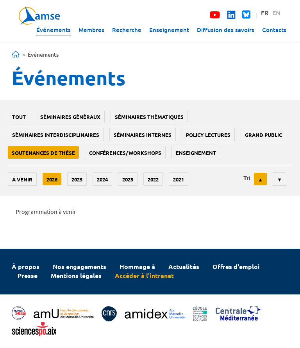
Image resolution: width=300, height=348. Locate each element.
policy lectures (208, 134)
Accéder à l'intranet (144, 275)
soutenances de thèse (43, 152)
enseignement (196, 152)
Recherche (126, 30)
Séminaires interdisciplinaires (55, 134)
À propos (25, 266)
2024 (102, 179)
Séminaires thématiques (149, 116)
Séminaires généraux (70, 116)
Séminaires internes (142, 134)
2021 (178, 179)
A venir (22, 179)
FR (264, 12)
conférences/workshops (125, 152)
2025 (76, 179)
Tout (19, 116)
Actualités (183, 266)
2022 (153, 179)
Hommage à (137, 266)
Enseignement (169, 30)
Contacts (274, 30)
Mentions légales (76, 275)
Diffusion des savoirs (225, 30)
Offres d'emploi (236, 266)
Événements (53, 30)
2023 (127, 179)
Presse (28, 275)
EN (276, 12)
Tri (246, 178)
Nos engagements (79, 266)
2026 (51, 179)
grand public (263, 134)
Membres (91, 30)
